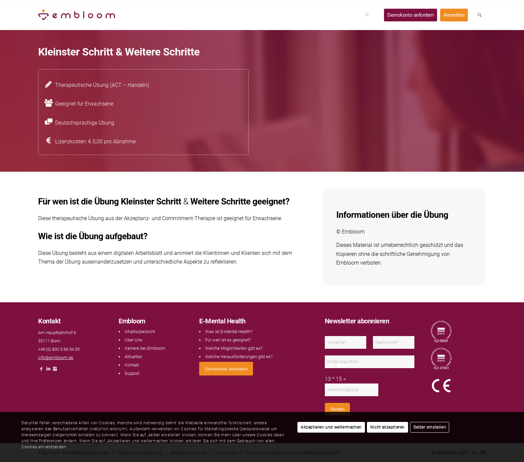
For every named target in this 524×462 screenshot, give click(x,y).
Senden (337, 409)
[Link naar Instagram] (54, 370)
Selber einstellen (429, 427)
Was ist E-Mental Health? (229, 331)
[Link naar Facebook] (41, 370)
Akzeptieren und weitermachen (331, 427)
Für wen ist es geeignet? (228, 339)
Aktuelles (133, 356)
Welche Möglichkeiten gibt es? (234, 348)
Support (132, 373)
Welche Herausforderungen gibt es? (239, 356)
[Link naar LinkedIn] (48, 370)
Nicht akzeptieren (387, 427)
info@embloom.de (55, 357)
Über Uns (133, 339)
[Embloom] (76, 15)
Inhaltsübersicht (140, 331)
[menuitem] (369, 15)
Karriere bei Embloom (145, 348)
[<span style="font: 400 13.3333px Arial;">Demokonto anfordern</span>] (226, 368)
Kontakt (132, 364)
